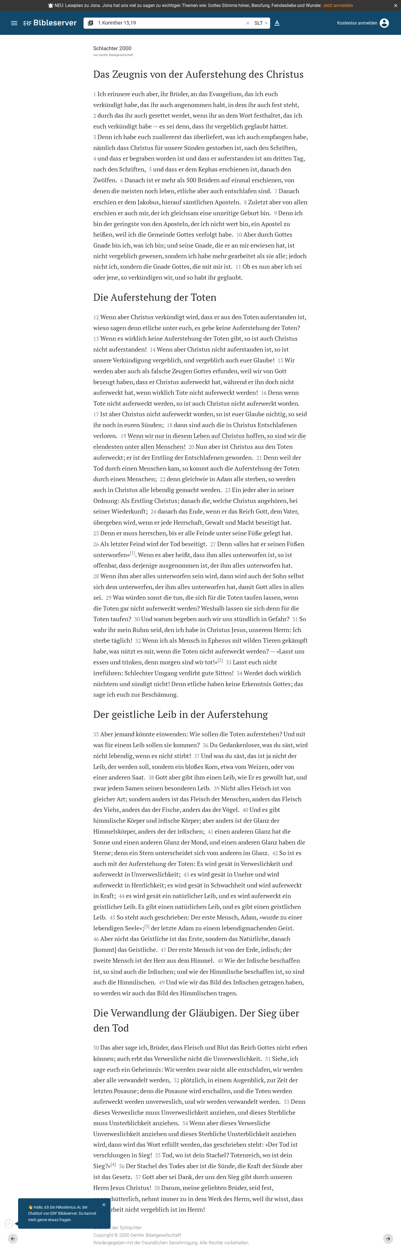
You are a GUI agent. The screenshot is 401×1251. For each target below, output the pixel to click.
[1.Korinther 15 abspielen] (342, 305)
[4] (50, 1164)
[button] (395, 5)
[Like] (291, 57)
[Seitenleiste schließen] (279, 648)
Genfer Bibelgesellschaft (53, 55)
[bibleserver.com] (50, 24)
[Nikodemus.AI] (13, 1224)
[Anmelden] (384, 23)
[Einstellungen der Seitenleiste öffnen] (383, 57)
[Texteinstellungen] (277, 23)
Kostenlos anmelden (357, 23)
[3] (84, 926)
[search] (171, 23)
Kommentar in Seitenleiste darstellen (334, 188)
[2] (157, 660)
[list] (342, 212)
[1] (69, 553)
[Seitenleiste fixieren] (279, 40)
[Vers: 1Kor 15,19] (338, 45)
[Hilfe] (392, 57)
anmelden (321, 87)
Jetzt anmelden (338, 5)
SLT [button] (262, 23)
